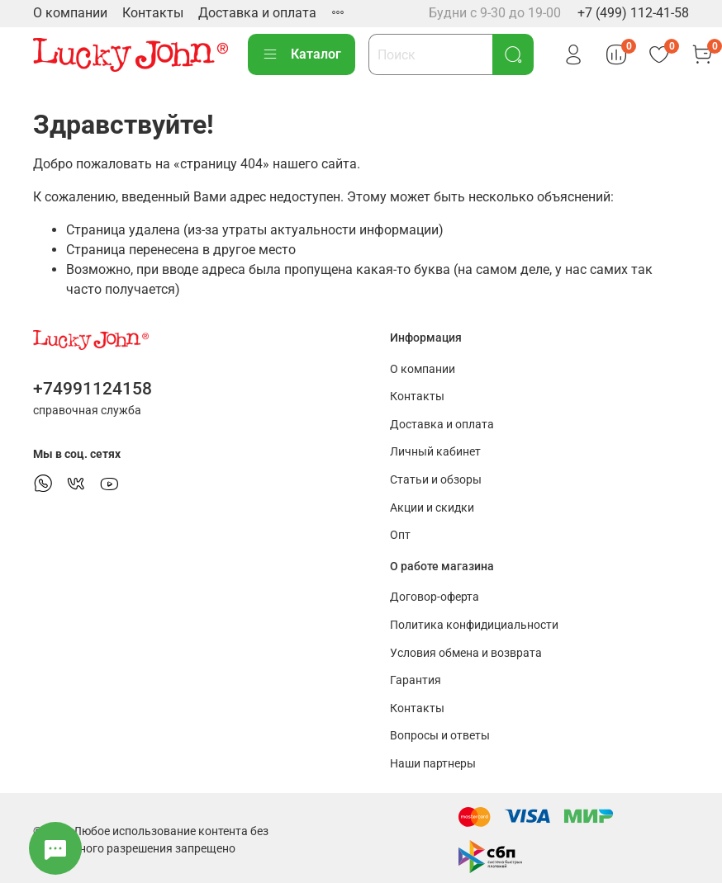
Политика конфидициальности (474, 625)
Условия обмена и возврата (466, 653)
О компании (70, 13)
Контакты (152, 13)
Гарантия (415, 680)
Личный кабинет (435, 452)
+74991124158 (92, 389)
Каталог (301, 54)
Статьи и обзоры (436, 480)
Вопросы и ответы (440, 736)
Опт (400, 535)
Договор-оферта (434, 597)
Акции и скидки (432, 508)
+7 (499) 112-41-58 (633, 13)
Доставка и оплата (257, 13)
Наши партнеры (433, 764)
